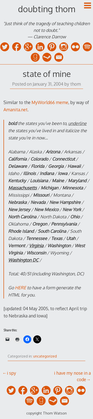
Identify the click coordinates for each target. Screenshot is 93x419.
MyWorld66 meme (49, 102)
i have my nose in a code (72, 376)
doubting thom (46, 8)
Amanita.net (15, 109)
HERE (20, 287)
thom (75, 84)
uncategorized (45, 356)
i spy (11, 373)
